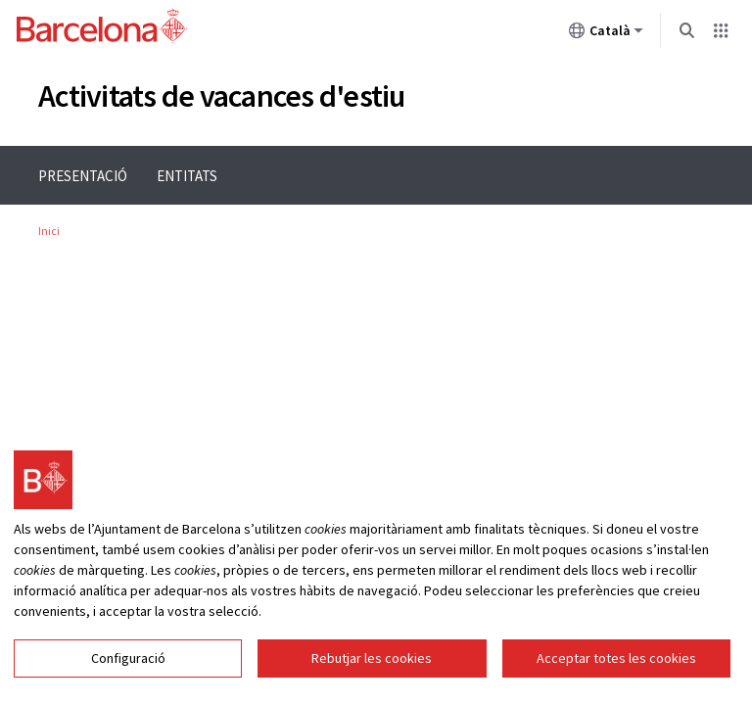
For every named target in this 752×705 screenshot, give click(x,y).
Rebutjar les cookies (371, 658)
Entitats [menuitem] (187, 175)
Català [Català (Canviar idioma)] (606, 34)
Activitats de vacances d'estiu (221, 96)
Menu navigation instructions (90, 145)
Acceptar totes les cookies (616, 658)
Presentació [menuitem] (82, 175)
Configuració (128, 658)
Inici (49, 230)
